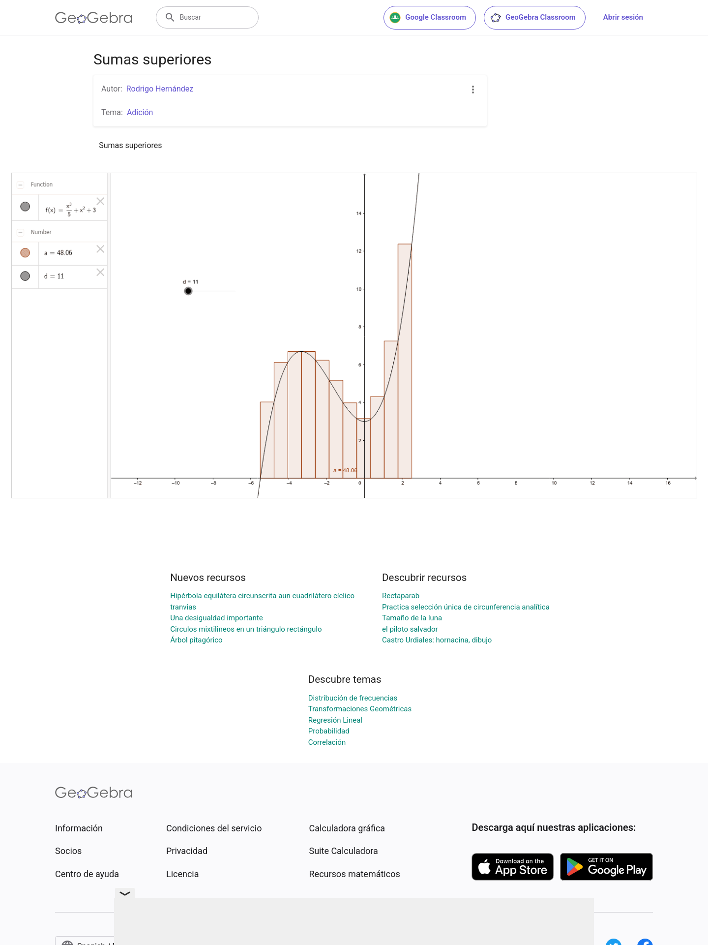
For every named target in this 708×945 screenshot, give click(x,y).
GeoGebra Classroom (533, 18)
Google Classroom (427, 18)
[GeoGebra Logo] (93, 18)
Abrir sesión (623, 17)
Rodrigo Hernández (160, 88)
